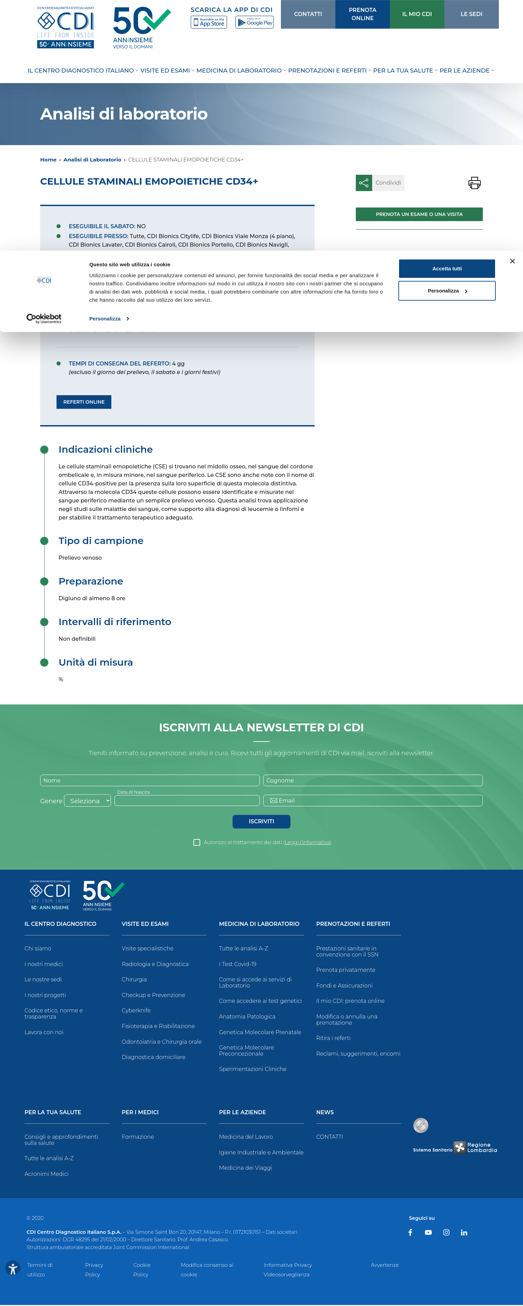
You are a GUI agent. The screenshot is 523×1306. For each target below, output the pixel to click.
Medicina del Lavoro (246, 1138)
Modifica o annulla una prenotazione (347, 1020)
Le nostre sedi (43, 981)
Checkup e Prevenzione (153, 996)
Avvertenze (385, 1266)
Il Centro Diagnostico (60, 925)
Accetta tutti (447, 18)
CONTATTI (329, 1138)
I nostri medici (44, 965)
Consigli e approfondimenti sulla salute (61, 1141)
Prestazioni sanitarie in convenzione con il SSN (347, 952)
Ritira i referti (333, 1039)
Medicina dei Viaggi (245, 1169)
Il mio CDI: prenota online (350, 1002)
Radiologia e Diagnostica (155, 965)
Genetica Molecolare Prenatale (260, 1033)
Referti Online (84, 402)
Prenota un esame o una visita (419, 214)
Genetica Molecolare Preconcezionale (246, 1052)
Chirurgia (134, 981)
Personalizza (105, 68)
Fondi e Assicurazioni (344, 986)
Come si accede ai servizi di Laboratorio (255, 984)
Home (48, 159)
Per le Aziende (242, 1114)
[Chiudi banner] (512, 10)
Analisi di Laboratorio (92, 159)
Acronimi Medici (46, 1175)
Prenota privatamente (346, 971)
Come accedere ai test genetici (260, 1002)
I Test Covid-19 (237, 965)
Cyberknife (136, 1012)
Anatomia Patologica (247, 1017)
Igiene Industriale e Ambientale (261, 1153)
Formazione (138, 1138)
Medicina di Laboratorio (259, 925)
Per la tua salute (53, 1114)
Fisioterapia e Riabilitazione (158, 1027)
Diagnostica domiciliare (154, 1058)
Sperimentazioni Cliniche (252, 1070)
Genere (51, 802)
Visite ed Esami (145, 925)
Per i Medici (140, 1114)
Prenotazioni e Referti (353, 925)
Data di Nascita (135, 793)
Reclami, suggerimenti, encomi (358, 1055)
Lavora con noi (44, 1033)
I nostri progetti (45, 996)
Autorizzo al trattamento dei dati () (268, 843)
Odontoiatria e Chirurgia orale (162, 1043)
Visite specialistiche (148, 949)
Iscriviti (261, 822)
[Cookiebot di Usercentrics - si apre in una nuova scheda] (44, 68)
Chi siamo (38, 949)
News (325, 1114)
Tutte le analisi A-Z (243, 949)
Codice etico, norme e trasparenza (54, 1015)
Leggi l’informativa (307, 843)
